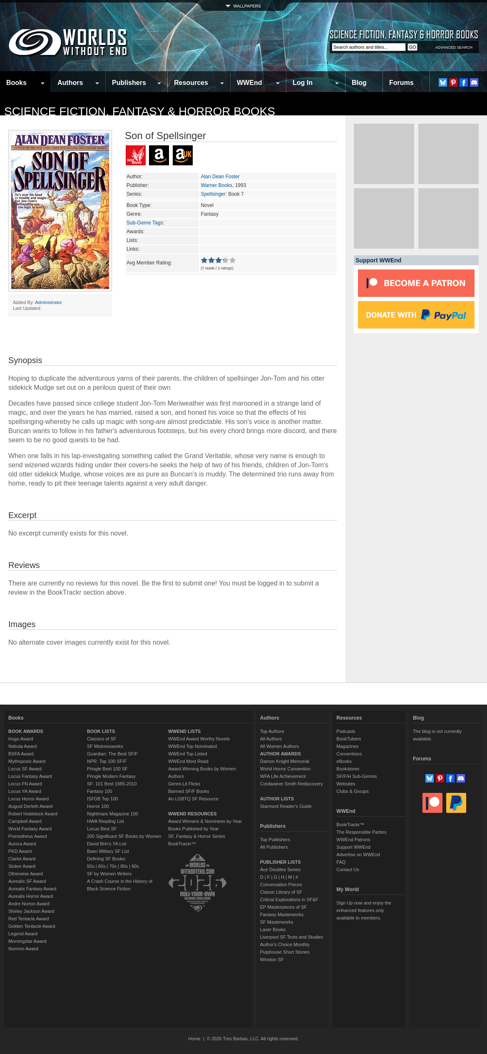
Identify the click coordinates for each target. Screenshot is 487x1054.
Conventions (349, 753)
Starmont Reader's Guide (286, 806)
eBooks (344, 761)
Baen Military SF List (108, 851)
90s (135, 866)
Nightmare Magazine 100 (112, 813)
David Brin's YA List (107, 843)
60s (102, 866)
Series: (134, 194)
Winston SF (272, 959)
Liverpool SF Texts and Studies (291, 936)
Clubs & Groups (352, 791)
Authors (70, 82)
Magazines (347, 746)
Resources (191, 82)
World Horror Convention (285, 768)
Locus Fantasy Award (30, 776)
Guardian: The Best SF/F (112, 753)
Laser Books (273, 929)
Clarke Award (21, 858)
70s (113, 866)
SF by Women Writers (109, 873)
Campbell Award (25, 821)
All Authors (271, 738)
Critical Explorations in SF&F (289, 899)
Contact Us (347, 869)
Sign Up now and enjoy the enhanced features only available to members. (363, 910)
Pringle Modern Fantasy (111, 776)
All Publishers (274, 847)
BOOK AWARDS (25, 731)
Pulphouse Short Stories (285, 951)
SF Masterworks (276, 921)
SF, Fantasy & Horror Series (196, 836)
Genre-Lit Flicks (184, 783)
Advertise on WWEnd (358, 854)
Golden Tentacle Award (31, 926)
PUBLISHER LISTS (280, 862)
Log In (303, 82)
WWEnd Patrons (353, 839)
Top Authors (272, 731)
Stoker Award (21, 866)
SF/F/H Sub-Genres (356, 776)
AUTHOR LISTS (277, 798)
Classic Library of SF (281, 892)
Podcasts (345, 731)
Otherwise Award (25, 873)
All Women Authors (279, 746)
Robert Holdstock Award (32, 813)
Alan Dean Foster (220, 176)
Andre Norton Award (29, 903)
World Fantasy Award (30, 828)
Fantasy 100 (99, 791)
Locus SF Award (25, 768)
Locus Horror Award (28, 798)
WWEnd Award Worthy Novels (199, 738)
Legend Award (22, 933)
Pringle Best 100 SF (107, 768)
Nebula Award (22, 746)
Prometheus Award (27, 836)
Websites (345, 783)
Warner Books (216, 185)
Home (194, 1038)
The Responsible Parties (361, 832)
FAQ (340, 862)
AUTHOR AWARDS (280, 753)
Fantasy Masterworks (282, 914)
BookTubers (348, 738)
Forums (401, 82)
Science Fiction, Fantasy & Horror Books (139, 111)
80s (124, 866)
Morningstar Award (27, 941)
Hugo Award (20, 738)
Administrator (48, 302)
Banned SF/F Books (188, 791)
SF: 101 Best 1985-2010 (112, 783)
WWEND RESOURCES (192, 813)
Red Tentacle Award (28, 918)
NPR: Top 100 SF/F (107, 761)
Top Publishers (275, 839)
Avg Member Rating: (149, 263)
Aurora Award (22, 843)
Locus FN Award (25, 783)
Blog (359, 82)
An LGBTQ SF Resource (193, 798)
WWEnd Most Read (188, 761)
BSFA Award (21, 753)
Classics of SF (101, 738)
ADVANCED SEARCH (453, 47)
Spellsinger (213, 194)
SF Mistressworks (105, 746)
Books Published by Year (193, 828)
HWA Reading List (105, 821)
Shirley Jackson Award (31, 911)
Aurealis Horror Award (30, 896)
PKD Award (20, 851)
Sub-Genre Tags (145, 223)
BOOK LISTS (101, 731)
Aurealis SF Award (27, 881)
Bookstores (347, 768)
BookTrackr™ (182, 843)
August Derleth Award (30, 806)
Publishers (129, 82)
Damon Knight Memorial (284, 761)
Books (16, 82)
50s (90, 866)
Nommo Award (23, 948)
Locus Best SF (102, 828)
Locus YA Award (24, 791)
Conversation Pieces (281, 884)
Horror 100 (98, 806)
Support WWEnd (353, 847)
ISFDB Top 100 (102, 798)
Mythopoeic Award (27, 761)
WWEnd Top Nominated (192, 746)
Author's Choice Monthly (285, 944)
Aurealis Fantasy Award (32, 888)
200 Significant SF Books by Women (124, 836)
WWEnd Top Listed (187, 753)
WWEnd (249, 82)
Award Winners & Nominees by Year (205, 821)
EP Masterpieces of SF (283, 906)
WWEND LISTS (184, 731)
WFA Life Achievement (283, 776)
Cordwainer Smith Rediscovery (291, 783)
